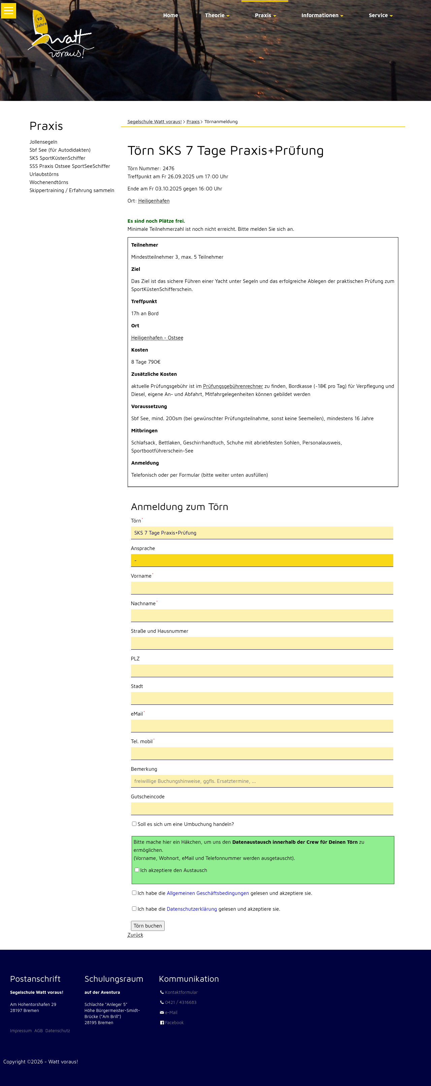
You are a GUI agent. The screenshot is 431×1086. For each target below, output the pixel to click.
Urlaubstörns (44, 174)
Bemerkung (144, 769)
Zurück (135, 935)
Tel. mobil (143, 740)
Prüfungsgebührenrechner (233, 386)
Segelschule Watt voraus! (155, 121)
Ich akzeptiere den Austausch (173, 870)
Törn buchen (148, 926)
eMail (142, 713)
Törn (142, 520)
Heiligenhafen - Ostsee (157, 337)
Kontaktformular (181, 992)
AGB (38, 1030)
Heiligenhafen (154, 201)
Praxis (263, 15)
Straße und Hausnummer (160, 631)
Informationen (320, 15)
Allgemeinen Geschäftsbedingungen (208, 893)
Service (378, 15)
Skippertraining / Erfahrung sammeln (72, 190)
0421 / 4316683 (181, 1002)
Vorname (142, 575)
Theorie (215, 15)
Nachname (144, 603)
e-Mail (171, 1012)
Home (170, 15)
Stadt (137, 686)
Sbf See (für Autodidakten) (60, 150)
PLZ (135, 658)
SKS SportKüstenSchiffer (58, 158)
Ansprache (143, 548)
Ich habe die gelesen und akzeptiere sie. (225, 893)
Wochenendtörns (49, 182)
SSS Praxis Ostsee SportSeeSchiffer (70, 166)
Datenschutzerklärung (192, 909)
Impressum (21, 1030)
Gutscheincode (148, 796)
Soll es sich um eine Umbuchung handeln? (186, 824)
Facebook (174, 1022)
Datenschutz (57, 1030)
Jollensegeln (44, 142)
